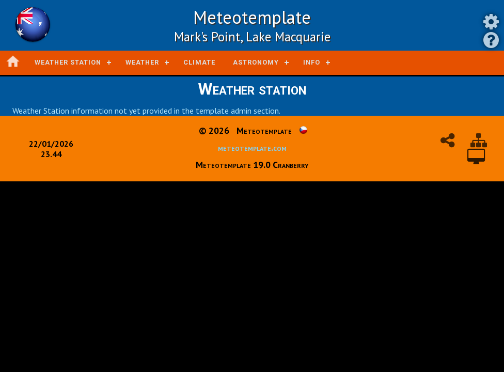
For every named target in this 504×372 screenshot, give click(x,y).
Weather (142, 62)
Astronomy (256, 62)
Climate (199, 62)
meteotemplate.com (252, 147)
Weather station (68, 62)
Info (311, 62)
